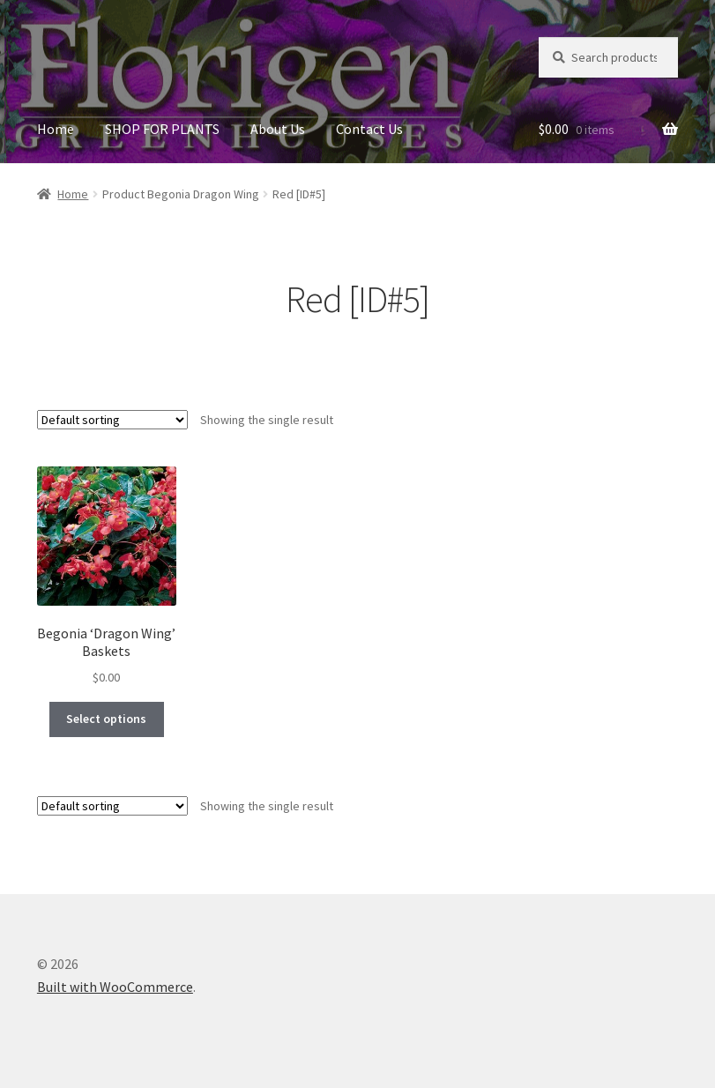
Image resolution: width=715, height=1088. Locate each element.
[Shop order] (112, 419)
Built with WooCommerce (115, 986)
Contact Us (369, 129)
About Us (277, 129)
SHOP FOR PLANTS (162, 129)
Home (55, 129)
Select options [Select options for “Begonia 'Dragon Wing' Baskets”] (106, 719)
